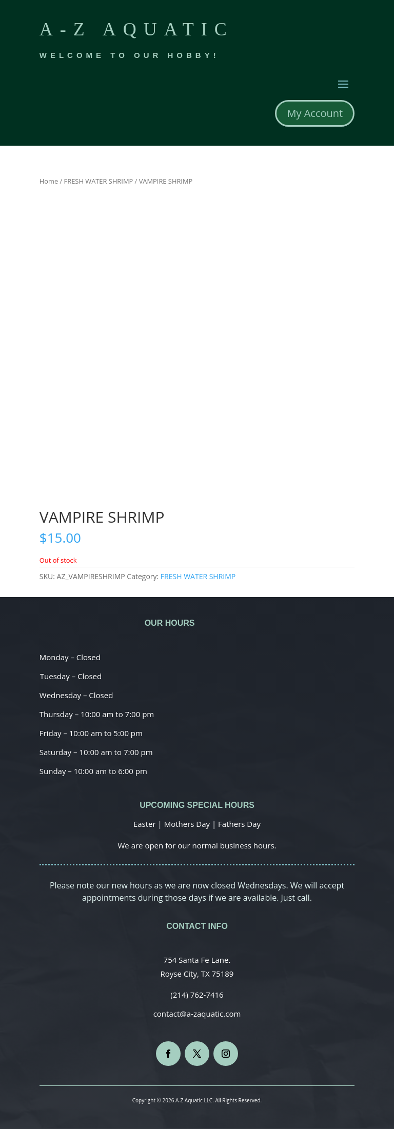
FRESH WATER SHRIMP (98, 181)
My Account (315, 113)
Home (49, 181)
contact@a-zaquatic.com (197, 1013)
